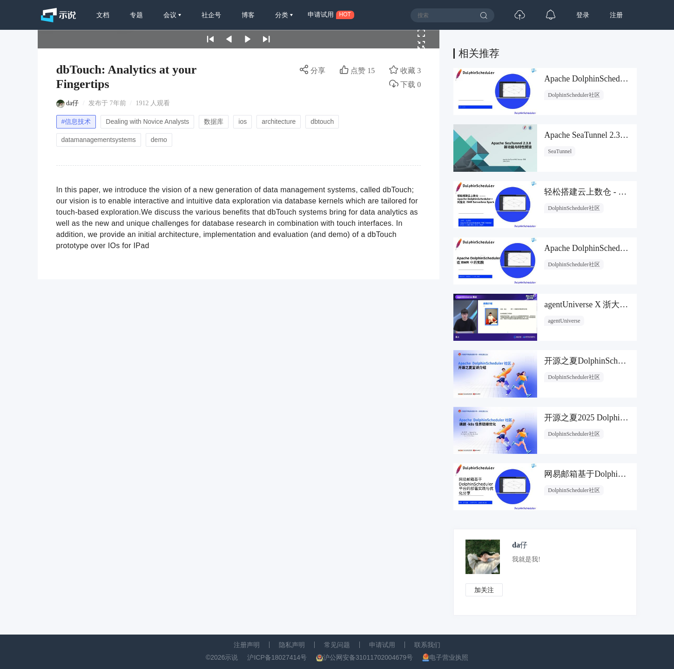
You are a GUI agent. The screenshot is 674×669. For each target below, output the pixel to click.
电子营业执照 (448, 657)
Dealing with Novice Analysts (147, 121)
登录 (582, 15)
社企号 (211, 15)
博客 (248, 15)
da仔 (72, 103)
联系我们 (427, 645)
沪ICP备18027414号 (277, 657)
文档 (102, 15)
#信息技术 (76, 121)
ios (242, 121)
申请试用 (382, 645)
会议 (170, 15)
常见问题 (337, 645)
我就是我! (526, 559)
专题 (136, 15)
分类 (282, 15)
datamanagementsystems (98, 139)
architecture (279, 121)
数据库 (213, 121)
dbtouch (322, 121)
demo (159, 139)
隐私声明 (292, 645)
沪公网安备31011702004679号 (368, 657)
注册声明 (247, 645)
